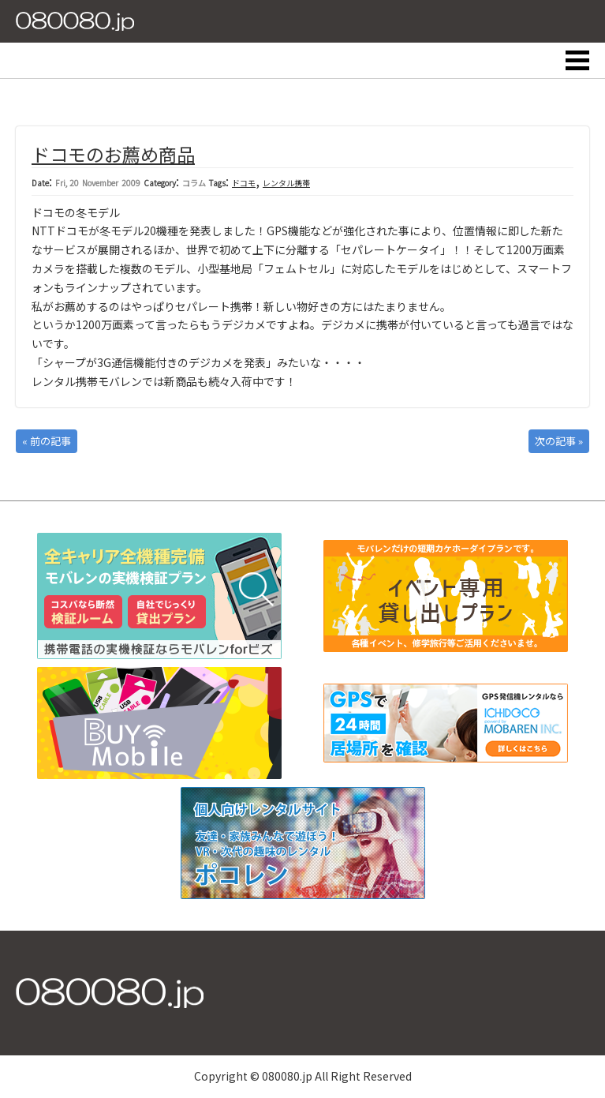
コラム (194, 183)
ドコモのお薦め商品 (113, 154)
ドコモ (244, 183)
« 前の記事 (46, 440)
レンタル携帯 (286, 183)
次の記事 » (559, 440)
